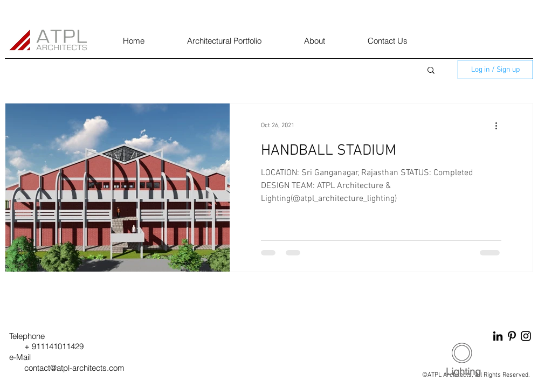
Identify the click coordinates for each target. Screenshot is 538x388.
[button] (431, 71)
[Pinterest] (512, 336)
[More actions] (499, 125)
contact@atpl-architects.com (74, 368)
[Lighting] (463, 372)
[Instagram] (526, 336)
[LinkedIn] (498, 336)
